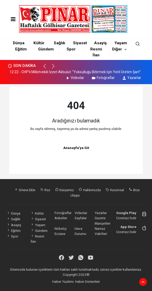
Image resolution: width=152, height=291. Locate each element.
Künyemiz (64, 190)
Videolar (74, 78)
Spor (71, 49)
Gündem (46, 49)
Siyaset (80, 43)
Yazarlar (131, 78)
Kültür (38, 43)
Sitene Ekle (24, 190)
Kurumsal (115, 190)
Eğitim (21, 49)
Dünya (18, 43)
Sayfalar (81, 218)
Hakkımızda (90, 190)
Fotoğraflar (103, 78)
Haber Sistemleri (87, 281)
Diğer (117, 49)
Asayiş (100, 43)
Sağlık (59, 43)
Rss (45, 190)
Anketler (61, 218)
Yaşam (120, 43)
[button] (46, 68)
